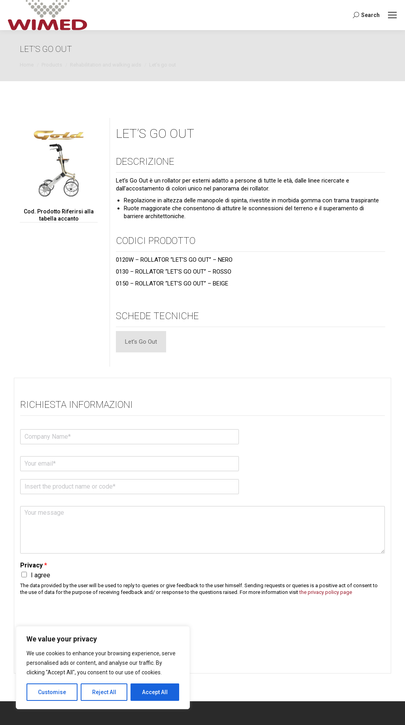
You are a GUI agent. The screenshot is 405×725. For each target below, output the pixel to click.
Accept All (155, 692)
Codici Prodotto (155, 240)
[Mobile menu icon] (392, 15)
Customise (52, 692)
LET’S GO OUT (155, 133)
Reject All (104, 692)
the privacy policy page (325, 592)
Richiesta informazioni (76, 404)
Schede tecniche (157, 316)
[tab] (141, 341)
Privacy (33, 565)
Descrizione (145, 161)
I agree (40, 575)
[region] (103, 667)
